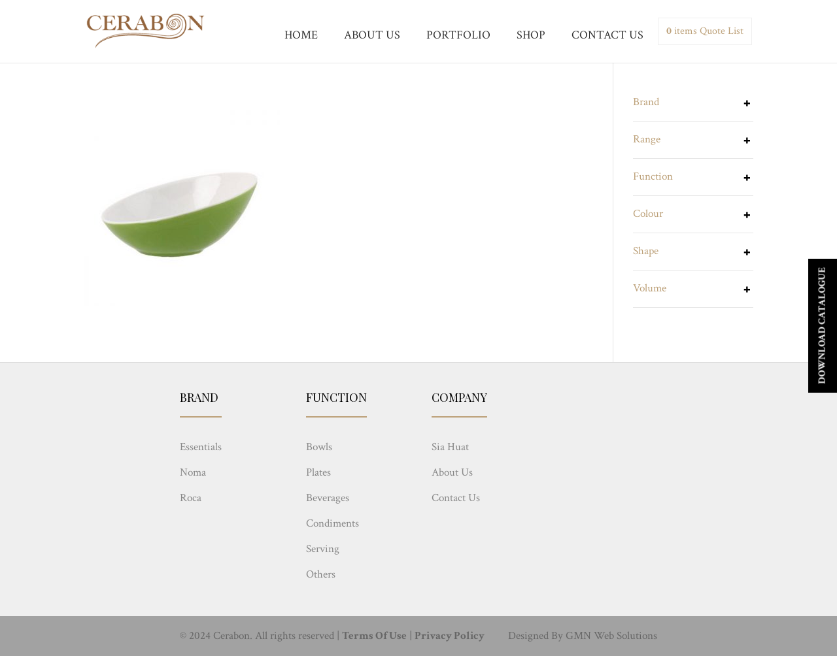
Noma (193, 472)
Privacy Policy (450, 636)
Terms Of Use (374, 636)
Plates (318, 472)
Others (320, 574)
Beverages (327, 498)
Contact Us (456, 498)
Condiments (332, 523)
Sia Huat (450, 447)
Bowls (319, 447)
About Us (452, 472)
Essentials (201, 447)
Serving (322, 549)
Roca (190, 498)
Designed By (535, 636)
